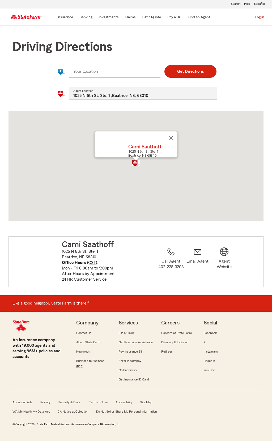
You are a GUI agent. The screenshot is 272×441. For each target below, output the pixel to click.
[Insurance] (65, 17)
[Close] (171, 137)
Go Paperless (128, 370)
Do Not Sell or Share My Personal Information (126, 411)
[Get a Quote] (151, 17)
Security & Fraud (69, 402)
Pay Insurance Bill (130, 351)
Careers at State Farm (176, 333)
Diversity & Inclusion (174, 342)
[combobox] (114, 71)
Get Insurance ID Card (134, 379)
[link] (197, 265)
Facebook (210, 333)
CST (92, 262)
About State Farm (88, 342)
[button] (136, 163)
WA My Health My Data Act (31, 411)
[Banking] (86, 17)
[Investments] (108, 17)
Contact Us (83, 333)
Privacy (45, 402)
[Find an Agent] (199, 17)
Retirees (167, 351)
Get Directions (190, 71)
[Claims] (130, 17)
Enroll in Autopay (130, 360)
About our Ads (22, 402)
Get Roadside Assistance (136, 342)
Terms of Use (98, 402)
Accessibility (124, 402)
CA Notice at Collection (73, 411)
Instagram (211, 351)
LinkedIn (209, 360)
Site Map (146, 402)
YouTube (209, 370)
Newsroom (83, 351)
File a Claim (126, 333)
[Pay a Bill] (174, 17)
